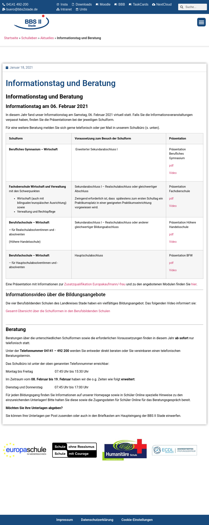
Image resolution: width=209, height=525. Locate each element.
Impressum (64, 520)
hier (194, 284)
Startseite (11, 38)
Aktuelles (47, 38)
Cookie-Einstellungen (137, 520)
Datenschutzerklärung (97, 520)
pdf (171, 165)
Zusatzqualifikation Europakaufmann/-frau (94, 284)
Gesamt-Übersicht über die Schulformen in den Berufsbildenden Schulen (58, 311)
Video (173, 173)
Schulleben (29, 38)
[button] (201, 22)
